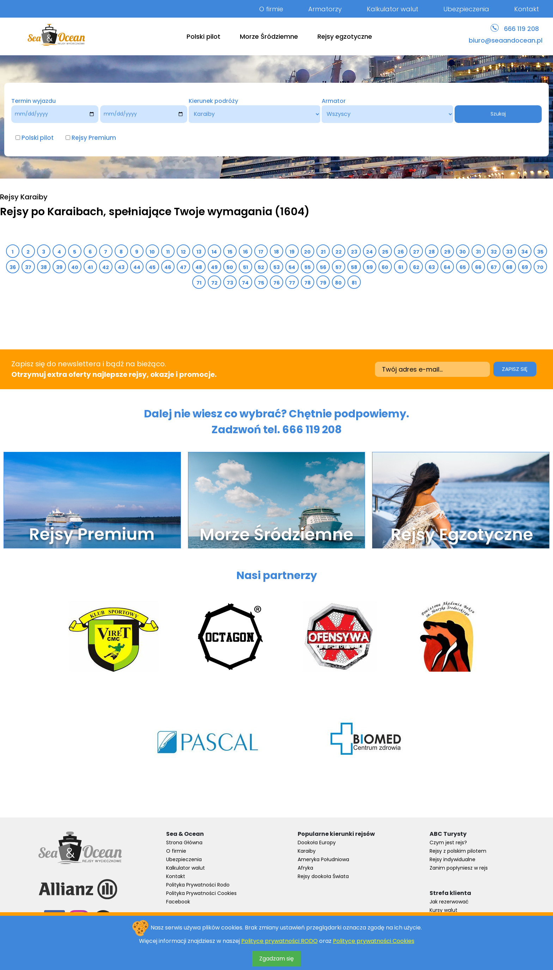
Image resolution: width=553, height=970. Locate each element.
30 (462, 251)
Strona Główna (184, 842)
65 (463, 267)
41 (90, 267)
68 (509, 267)
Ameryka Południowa (323, 859)
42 (105, 267)
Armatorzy (325, 9)
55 (307, 267)
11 (168, 251)
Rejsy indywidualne (452, 859)
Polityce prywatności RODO (279, 941)
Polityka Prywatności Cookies (201, 893)
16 (245, 251)
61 (400, 267)
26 (400, 251)
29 (447, 251)
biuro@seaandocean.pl (505, 40)
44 (137, 267)
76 (276, 282)
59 (369, 267)
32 (494, 251)
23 (354, 251)
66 (478, 267)
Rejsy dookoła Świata (323, 876)
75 (261, 282)
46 (167, 267)
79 (323, 282)
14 (214, 251)
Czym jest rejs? (448, 842)
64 (447, 267)
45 (152, 267)
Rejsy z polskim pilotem (458, 850)
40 (75, 267)
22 (338, 251)
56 (323, 267)
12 (183, 251)
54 (292, 267)
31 (478, 251)
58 (354, 267)
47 (183, 267)
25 (385, 251)
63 (432, 267)
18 (276, 251)
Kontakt (526, 9)
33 (509, 251)
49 (214, 267)
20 (307, 251)
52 (261, 267)
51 (245, 267)
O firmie (271, 9)
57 (338, 267)
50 (229, 267)
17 (261, 251)
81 (354, 282)
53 (276, 267)
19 (292, 251)
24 (369, 251)
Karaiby (307, 850)
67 (494, 267)
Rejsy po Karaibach (51, 211)
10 (152, 251)
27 (416, 251)
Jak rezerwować (449, 901)
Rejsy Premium (94, 137)
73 (230, 282)
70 (540, 267)
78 (307, 282)
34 (524, 251)
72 (214, 282)
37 (28, 267)
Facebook (178, 901)
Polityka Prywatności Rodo (198, 884)
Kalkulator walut (392, 9)
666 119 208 (521, 28)
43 (121, 267)
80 (338, 282)
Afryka (305, 867)
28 (432, 251)
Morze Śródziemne (269, 36)
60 (385, 267)
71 (199, 282)
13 (199, 251)
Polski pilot (203, 36)
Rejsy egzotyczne (344, 36)
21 (323, 251)
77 (292, 282)
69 (525, 267)
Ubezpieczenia (466, 9)
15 (230, 251)
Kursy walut (443, 910)
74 (245, 282)
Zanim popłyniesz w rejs (459, 867)
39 (59, 267)
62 (416, 267)
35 (540, 251)
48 (198, 267)
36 (13, 267)
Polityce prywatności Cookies (373, 941)
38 (44, 267)
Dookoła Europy (317, 842)
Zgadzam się (276, 959)
